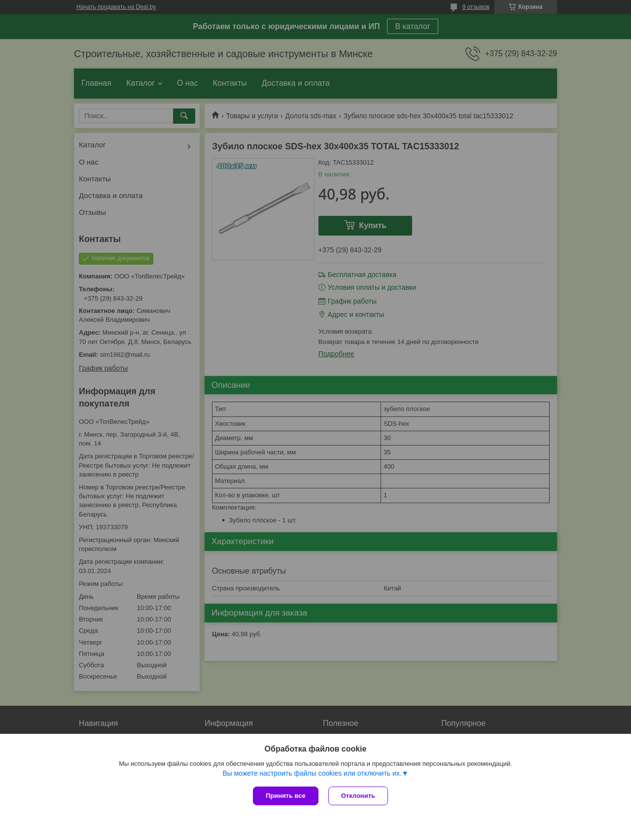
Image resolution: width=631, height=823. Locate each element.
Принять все (286, 795)
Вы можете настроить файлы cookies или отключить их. (311, 773)
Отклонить (358, 795)
